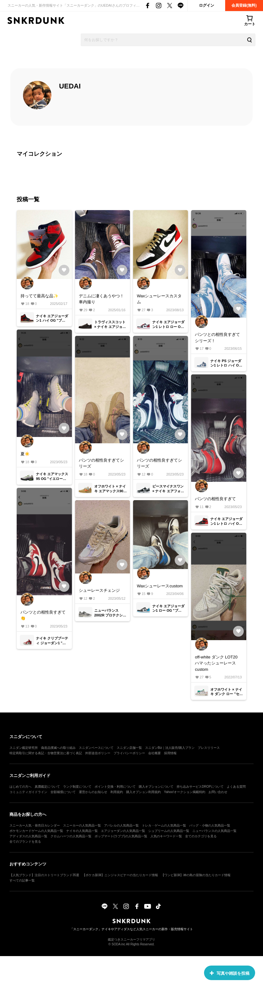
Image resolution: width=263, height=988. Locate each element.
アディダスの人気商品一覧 (28, 836)
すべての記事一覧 (22, 880)
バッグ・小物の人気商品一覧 (209, 825)
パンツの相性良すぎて (215, 498)
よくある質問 (236, 786)
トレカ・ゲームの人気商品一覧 (164, 825)
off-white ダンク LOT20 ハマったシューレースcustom (216, 663)
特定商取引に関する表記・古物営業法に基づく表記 (45, 753)
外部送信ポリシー (97, 753)
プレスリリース (209, 747)
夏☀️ (25, 454)
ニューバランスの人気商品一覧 (214, 831)
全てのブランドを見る (25, 841)
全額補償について (63, 792)
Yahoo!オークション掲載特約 (184, 792)
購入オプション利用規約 (143, 792)
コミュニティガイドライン (28, 792)
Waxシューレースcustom (160, 586)
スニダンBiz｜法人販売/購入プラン (170, 747)
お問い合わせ (217, 792)
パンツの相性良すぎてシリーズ (101, 463)
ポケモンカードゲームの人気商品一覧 (36, 831)
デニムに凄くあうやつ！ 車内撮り (101, 299)
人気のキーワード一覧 (166, 836)
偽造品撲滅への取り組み (58, 747)
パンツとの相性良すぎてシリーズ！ (217, 337)
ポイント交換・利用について (115, 786)
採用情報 (170, 753)
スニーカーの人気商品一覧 (82, 825)
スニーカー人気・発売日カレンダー (34, 825)
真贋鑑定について (47, 786)
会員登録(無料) (244, 5)
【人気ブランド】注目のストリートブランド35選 (44, 875)
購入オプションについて (156, 786)
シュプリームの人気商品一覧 (168, 831)
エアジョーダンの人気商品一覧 (123, 831)
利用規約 (116, 792)
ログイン (206, 5)
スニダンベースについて (96, 747)
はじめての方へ (20, 786)
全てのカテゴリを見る (201, 836)
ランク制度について (77, 786)
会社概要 (154, 753)
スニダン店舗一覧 (129, 747)
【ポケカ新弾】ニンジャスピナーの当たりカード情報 (120, 875)
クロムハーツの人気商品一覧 (70, 836)
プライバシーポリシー (129, 753)
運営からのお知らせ (93, 792)
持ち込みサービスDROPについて (200, 786)
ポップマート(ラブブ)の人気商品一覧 (121, 836)
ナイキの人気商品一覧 (82, 831)
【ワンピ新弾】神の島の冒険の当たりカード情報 (196, 875)
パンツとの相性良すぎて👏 (43, 615)
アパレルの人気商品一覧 (121, 825)
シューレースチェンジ (99, 590)
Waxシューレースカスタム (159, 299)
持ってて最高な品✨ (39, 296)
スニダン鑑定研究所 (23, 747)
